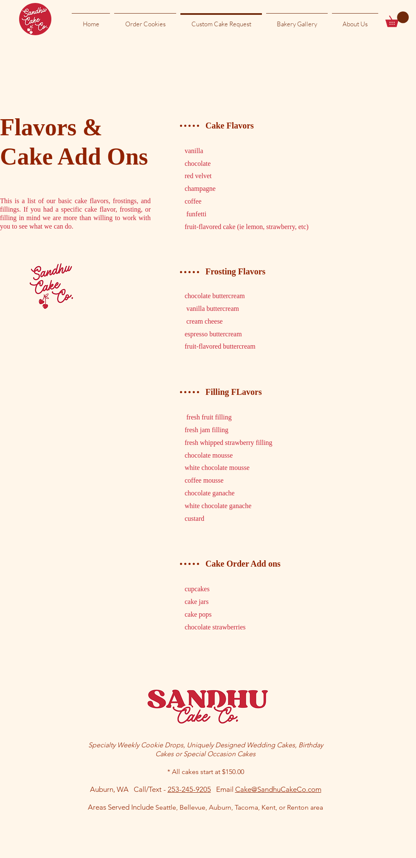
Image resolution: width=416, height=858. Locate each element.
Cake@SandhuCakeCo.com (278, 789)
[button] (397, 19)
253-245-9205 (189, 789)
